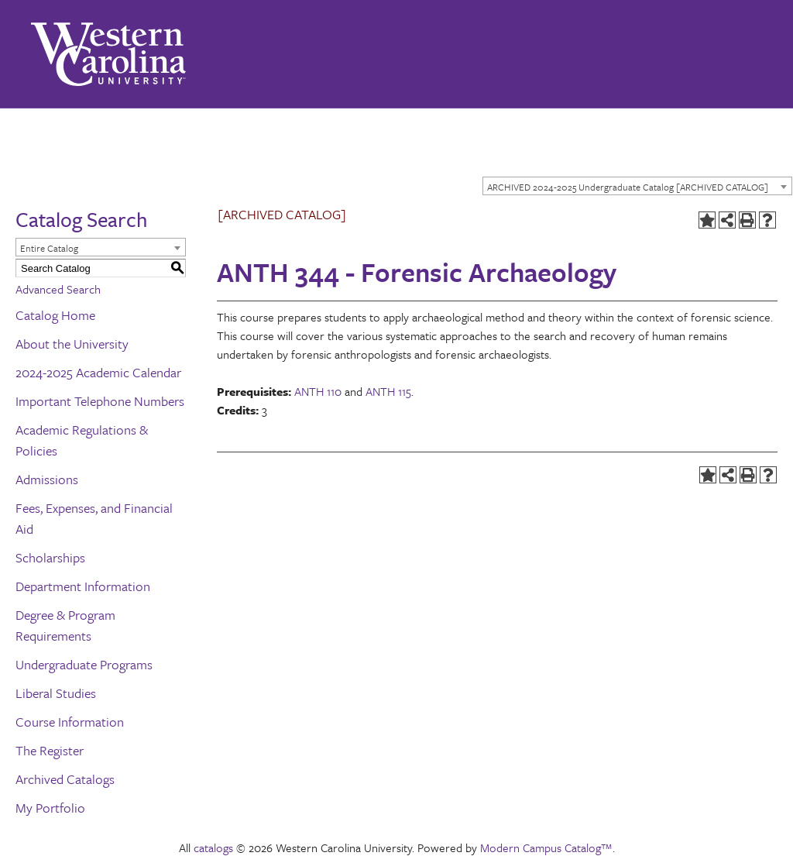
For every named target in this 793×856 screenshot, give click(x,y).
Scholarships (50, 557)
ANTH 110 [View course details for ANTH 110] (318, 391)
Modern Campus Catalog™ (546, 847)
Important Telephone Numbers (99, 401)
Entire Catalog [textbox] (49, 248)
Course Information (69, 721)
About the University (72, 343)
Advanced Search (58, 288)
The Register (49, 750)
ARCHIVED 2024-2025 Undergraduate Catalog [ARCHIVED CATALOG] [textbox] (627, 187)
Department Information (82, 586)
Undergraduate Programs (84, 664)
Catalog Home (55, 315)
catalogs (213, 847)
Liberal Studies (55, 693)
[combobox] (637, 186)
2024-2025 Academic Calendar (98, 372)
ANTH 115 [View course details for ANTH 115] (388, 391)
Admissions (46, 479)
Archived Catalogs (65, 779)
